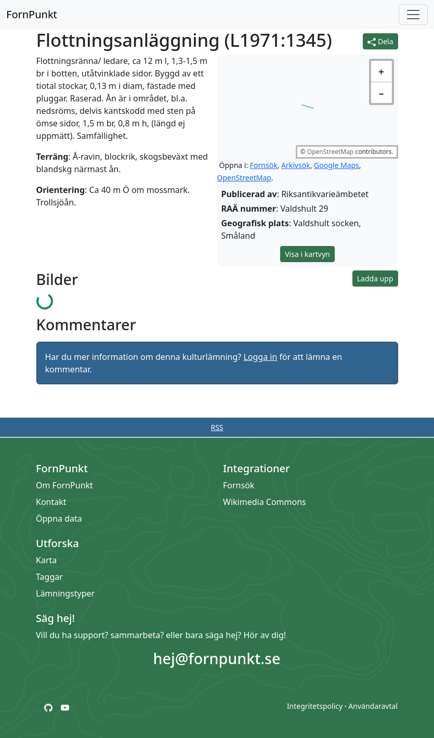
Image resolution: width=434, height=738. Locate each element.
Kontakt (51, 502)
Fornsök (264, 165)
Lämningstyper (65, 593)
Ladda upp (375, 278)
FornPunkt (31, 14)
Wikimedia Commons (265, 502)
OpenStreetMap (330, 151)
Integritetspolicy (315, 706)
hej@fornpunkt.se (217, 658)
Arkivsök (295, 165)
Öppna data (59, 518)
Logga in (260, 356)
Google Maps (336, 165)
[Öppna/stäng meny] (413, 14)
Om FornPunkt (65, 485)
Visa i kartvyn (307, 254)
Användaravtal (373, 706)
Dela (380, 41)
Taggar (49, 576)
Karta (46, 560)
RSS (217, 427)
